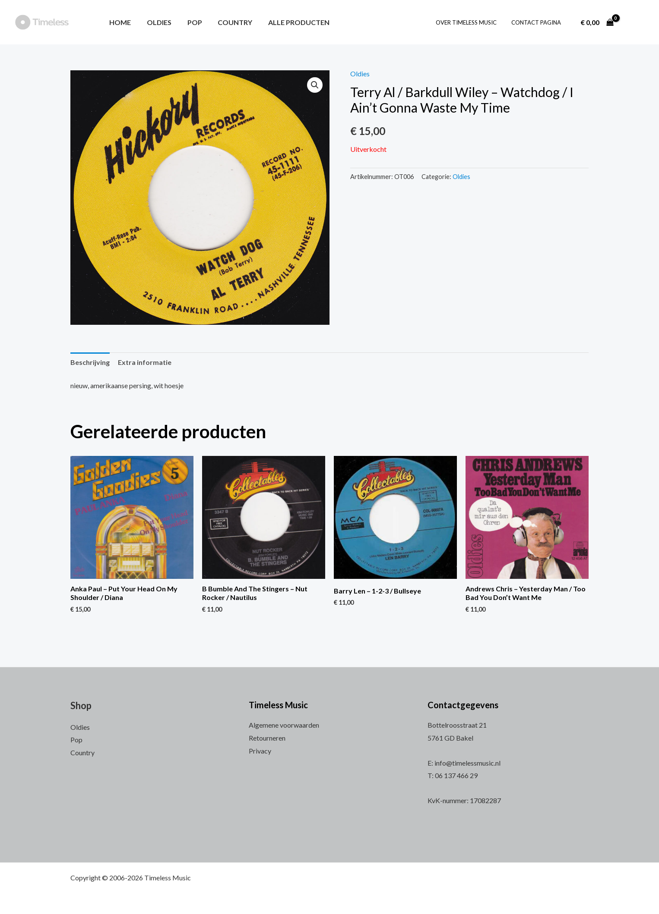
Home (119, 22)
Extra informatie (144, 362)
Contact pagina (538, 22)
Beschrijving (90, 362)
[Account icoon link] (635, 22)
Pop (189, 22)
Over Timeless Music (471, 22)
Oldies (156, 22)
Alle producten (289, 22)
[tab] (90, 362)
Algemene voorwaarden (284, 725)
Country (228, 22)
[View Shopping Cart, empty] (597, 22)
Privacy (260, 751)
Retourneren (267, 738)
